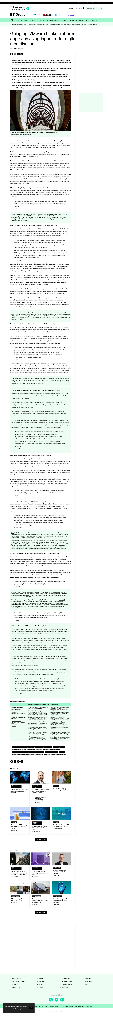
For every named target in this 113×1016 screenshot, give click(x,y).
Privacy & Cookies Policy (55, 1006)
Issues (86, 984)
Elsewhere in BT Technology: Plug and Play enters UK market (19, 826)
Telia (12, 533)
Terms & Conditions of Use (70, 1006)
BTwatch (15, 48)
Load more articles (41, 839)
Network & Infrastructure (18, 751)
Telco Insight (88, 978)
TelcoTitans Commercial (18, 981)
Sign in (40, 984)
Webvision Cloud (60, 1011)
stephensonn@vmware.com (18, 713)
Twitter (14, 723)
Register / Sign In (78, 8)
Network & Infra (37, 896)
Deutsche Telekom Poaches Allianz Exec (38, 24)
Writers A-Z (81, 1006)
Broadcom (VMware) (59, 746)
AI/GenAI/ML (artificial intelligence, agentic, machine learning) (28, 746)
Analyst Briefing (57, 896)
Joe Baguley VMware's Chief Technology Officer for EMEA (40, 800)
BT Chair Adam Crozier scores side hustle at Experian (59, 871)
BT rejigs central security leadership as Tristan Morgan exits (40, 872)
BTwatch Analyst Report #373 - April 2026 (18, 899)
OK (31, 1007)
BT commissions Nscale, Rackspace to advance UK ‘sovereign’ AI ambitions (19, 872)
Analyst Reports (92, 2)
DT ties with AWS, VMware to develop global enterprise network (19, 790)
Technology (15, 754)
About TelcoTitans (16, 978)
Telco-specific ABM (67, 981)
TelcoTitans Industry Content (35, 754)
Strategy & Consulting (67, 984)
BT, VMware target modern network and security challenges (40, 827)
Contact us (15, 984)
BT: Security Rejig (21, 24)
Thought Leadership (55, 24)
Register (41, 978)
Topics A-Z (44, 1006)
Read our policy (19, 1009)
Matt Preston (39, 749)
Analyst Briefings (93, 24)
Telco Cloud (23, 754)
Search (101, 8)
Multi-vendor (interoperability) (52, 749)
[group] (94, 20)
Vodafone (30, 380)
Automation (49, 746)
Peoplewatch (56, 867)
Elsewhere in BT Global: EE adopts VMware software (61, 825)
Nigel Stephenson (31, 751)
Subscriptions (42, 981)
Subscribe (72, 2)
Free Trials (78, 2)
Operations (41, 751)
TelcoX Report (88, 981)
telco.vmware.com (16, 720)
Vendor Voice (62, 754)
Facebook (14, 724)
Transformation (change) (50, 754)
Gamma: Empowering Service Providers (77, 24)
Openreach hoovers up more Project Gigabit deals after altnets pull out (40, 900)
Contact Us (100, 2)
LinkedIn (14, 725)
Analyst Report (15, 896)
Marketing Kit (85, 2)
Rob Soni (62, 751)
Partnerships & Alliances (52, 751)
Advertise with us (66, 978)
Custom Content (66, 987)
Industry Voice (30, 749)
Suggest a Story (16, 987)
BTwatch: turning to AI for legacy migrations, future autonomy (60, 900)
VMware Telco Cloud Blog (18, 722)
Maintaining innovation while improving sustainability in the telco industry (40, 790)
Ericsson (52, 542)
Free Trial (41, 987)
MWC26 (63, 24)
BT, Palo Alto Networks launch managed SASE (59, 788)
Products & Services (35, 822)
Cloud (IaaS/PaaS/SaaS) (18, 749)
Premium (55, 785)
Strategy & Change (35, 786)
